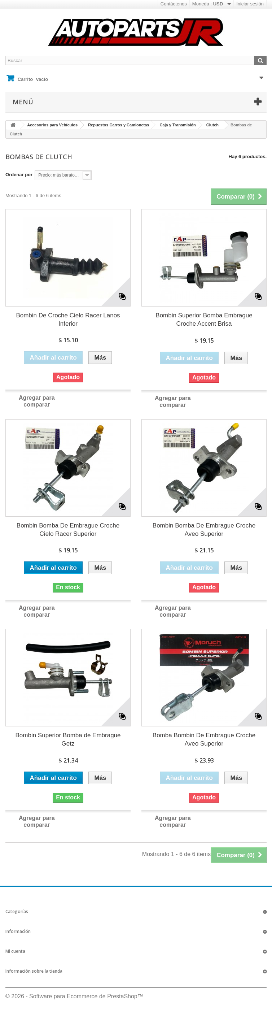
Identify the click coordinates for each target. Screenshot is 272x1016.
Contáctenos (174, 3)
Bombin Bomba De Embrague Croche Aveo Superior (204, 529)
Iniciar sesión (250, 3)
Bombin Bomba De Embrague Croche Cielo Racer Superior (68, 529)
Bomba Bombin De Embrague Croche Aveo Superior (204, 739)
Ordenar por (18, 174)
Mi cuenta (15, 951)
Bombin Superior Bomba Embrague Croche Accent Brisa (203, 319)
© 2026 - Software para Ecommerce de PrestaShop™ (74, 996)
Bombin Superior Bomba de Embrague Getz (68, 739)
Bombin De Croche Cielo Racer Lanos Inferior (68, 319)
